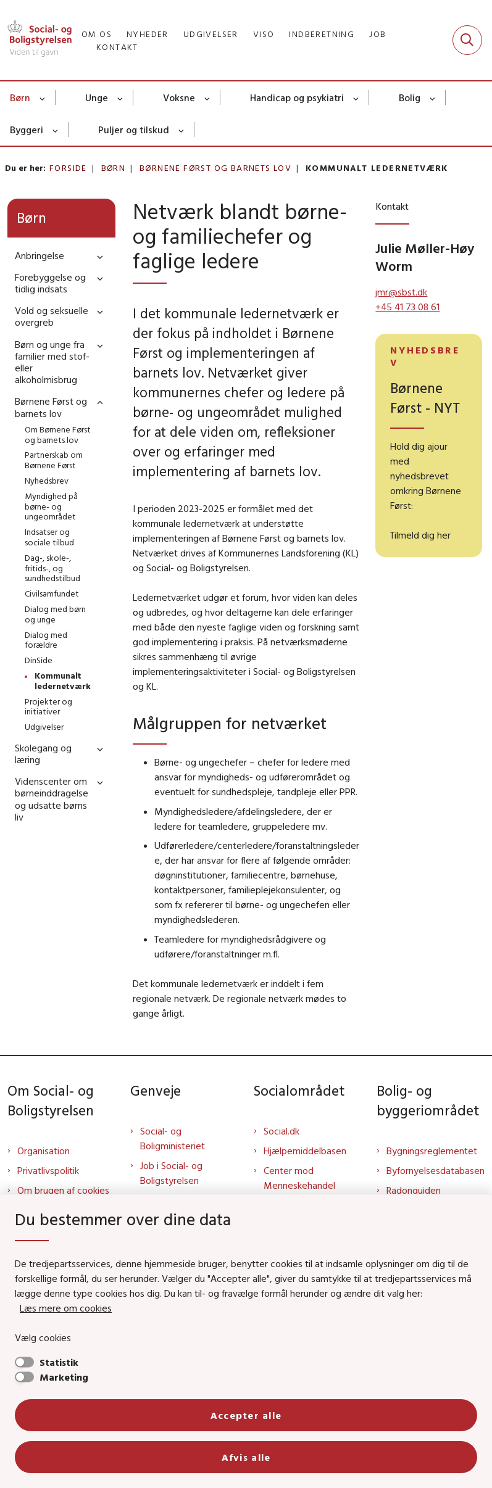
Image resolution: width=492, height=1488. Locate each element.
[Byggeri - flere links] (56, 129)
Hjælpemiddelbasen (305, 1150)
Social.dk (281, 1131)
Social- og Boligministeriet (172, 1138)
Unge (96, 97)
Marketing (64, 1377)
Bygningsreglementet (431, 1150)
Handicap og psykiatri (297, 97)
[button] (97, 256)
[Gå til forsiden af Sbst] (36, 40)
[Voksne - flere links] (207, 97)
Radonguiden (413, 1190)
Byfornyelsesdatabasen (435, 1170)
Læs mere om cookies (66, 1308)
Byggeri (26, 129)
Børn (20, 97)
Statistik (59, 1362)
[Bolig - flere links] (433, 97)
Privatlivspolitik (48, 1170)
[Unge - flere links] (120, 97)
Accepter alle (246, 1415)
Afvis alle (246, 1457)
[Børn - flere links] (43, 97)
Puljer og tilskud (133, 129)
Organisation (43, 1150)
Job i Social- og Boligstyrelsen (171, 1172)
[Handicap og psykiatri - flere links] (356, 97)
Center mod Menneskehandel (299, 1177)
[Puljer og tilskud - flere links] (181, 129)
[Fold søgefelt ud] (467, 40)
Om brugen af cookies (63, 1190)
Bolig (409, 97)
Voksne (179, 97)
